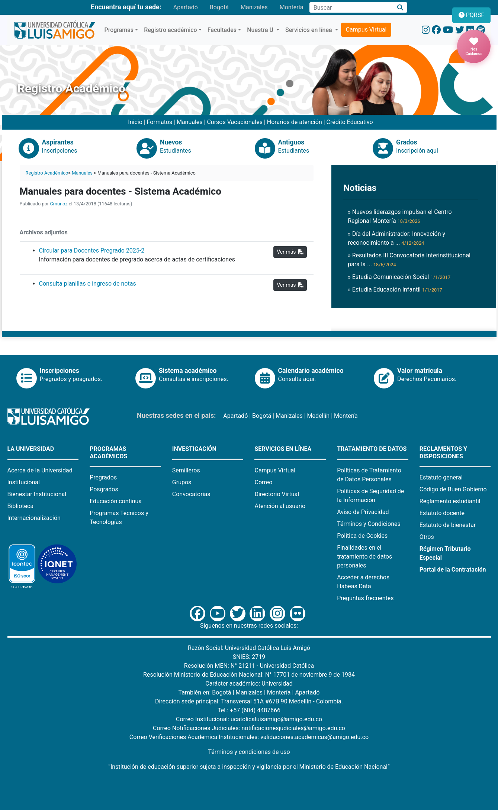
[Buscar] (400, 7)
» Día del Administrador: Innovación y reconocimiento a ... (396, 238)
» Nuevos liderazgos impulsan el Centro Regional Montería (400, 216)
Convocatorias (191, 494)
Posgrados (104, 489)
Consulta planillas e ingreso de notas (87, 283)
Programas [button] (119, 29)
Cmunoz (58, 203)
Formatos (159, 122)
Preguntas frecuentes (365, 598)
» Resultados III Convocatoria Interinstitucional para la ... (409, 260)
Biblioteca (20, 506)
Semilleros (186, 470)
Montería (291, 7)
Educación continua (116, 501)
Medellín (318, 415)
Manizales (254, 7)
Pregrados (103, 477)
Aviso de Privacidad (363, 511)
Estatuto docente (442, 513)
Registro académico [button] (170, 29)
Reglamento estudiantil (450, 501)
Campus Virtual (366, 29)
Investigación (194, 448)
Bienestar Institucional (37, 494)
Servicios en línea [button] (309, 29)
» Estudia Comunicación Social (399, 276)
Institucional (23, 482)
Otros (427, 536)
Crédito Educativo (350, 122)
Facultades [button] (222, 29)
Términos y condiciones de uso (249, 751)
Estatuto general (441, 477)
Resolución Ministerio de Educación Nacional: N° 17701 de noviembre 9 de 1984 (249, 674)
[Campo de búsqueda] (351, 7)
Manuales (190, 122)
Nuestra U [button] (261, 29)
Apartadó (185, 7)
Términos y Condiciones (369, 523)
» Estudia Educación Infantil (395, 289)
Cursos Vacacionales (234, 122)
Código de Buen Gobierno (453, 489)
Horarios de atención (294, 122)
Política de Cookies (362, 535)
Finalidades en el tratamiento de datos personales (364, 556)
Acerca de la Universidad (40, 470)
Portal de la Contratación (453, 569)
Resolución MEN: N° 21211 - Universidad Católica (249, 665)
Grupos (182, 482)
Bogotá (219, 7)
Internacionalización (34, 517)
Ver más (290, 252)
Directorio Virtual (276, 494)
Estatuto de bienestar (448, 524)
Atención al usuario (279, 506)
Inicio (135, 122)
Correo (263, 482)
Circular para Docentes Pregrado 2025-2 (92, 250)
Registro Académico (47, 173)
